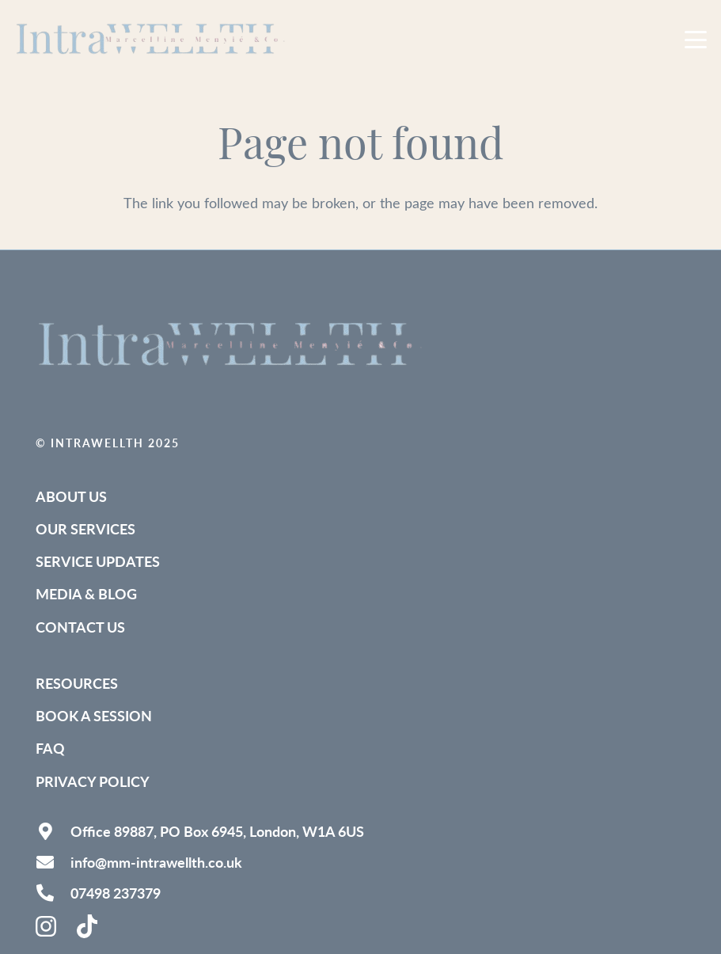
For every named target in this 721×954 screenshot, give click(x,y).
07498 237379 (115, 893)
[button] (696, 40)
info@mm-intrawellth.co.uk (156, 862)
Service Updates (98, 561)
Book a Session (94, 715)
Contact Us (80, 627)
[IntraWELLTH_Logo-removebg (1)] (152, 39)
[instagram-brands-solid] (47, 926)
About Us (71, 496)
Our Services (85, 528)
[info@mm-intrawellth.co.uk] (53, 862)
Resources (77, 683)
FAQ (50, 748)
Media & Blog (86, 593)
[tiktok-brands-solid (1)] (89, 926)
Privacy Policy (93, 781)
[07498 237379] (53, 893)
